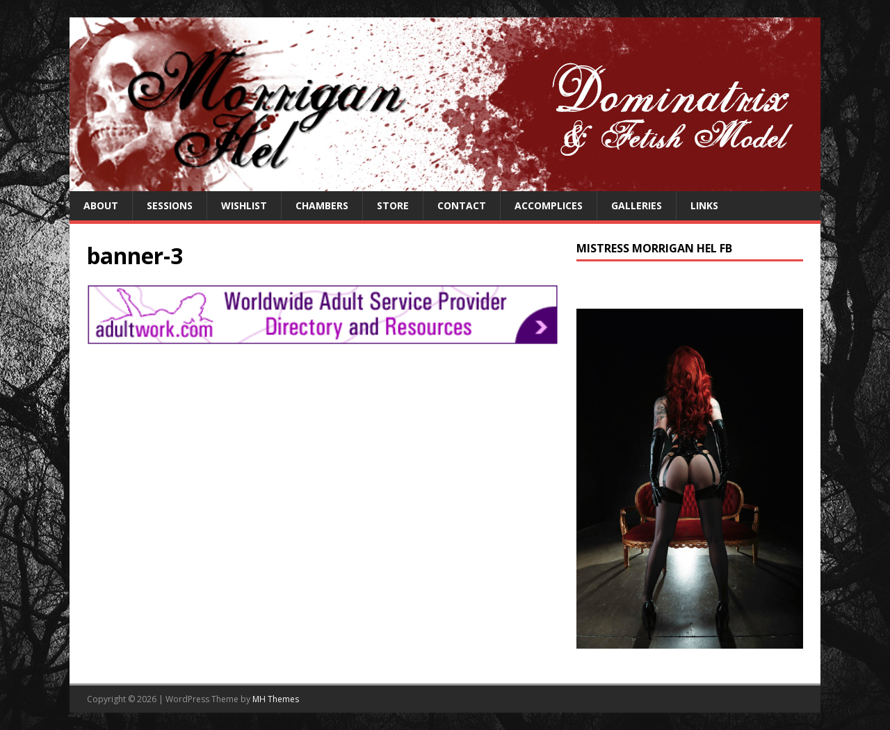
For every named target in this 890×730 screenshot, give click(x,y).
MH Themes (275, 699)
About (100, 205)
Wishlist (244, 205)
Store (393, 205)
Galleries (636, 205)
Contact (461, 205)
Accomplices (549, 205)
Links (704, 205)
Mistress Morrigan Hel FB (654, 248)
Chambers (322, 205)
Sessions (170, 205)
